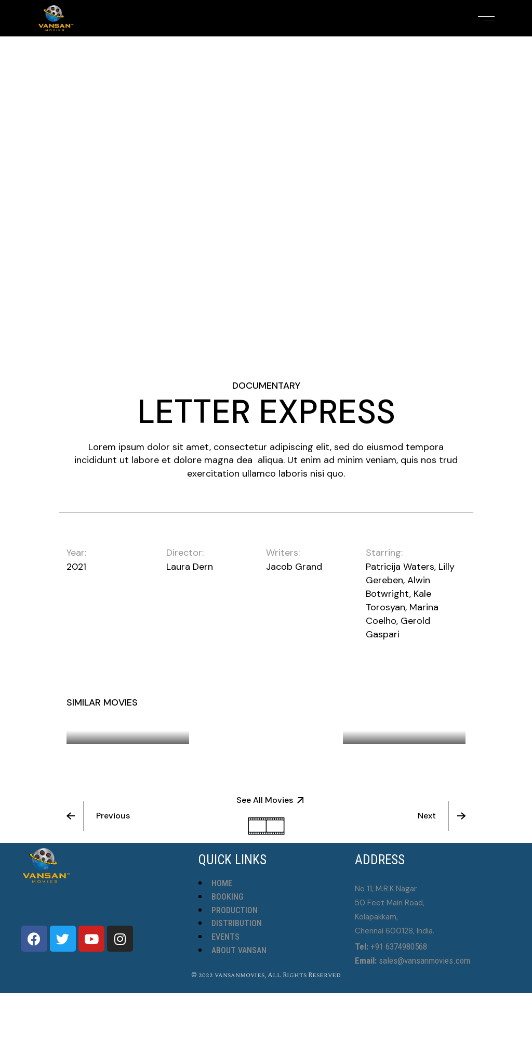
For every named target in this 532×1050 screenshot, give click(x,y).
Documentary (266, 385)
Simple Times (247, 709)
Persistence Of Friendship (116, 718)
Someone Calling (398, 723)
